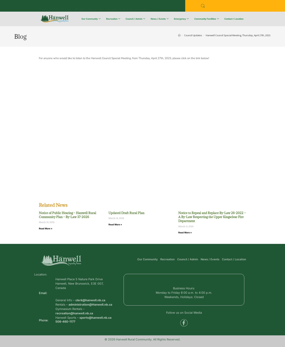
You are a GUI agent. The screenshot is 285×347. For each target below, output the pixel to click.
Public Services (89, 5)
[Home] (179, 35)
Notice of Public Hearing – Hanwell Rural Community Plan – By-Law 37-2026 (67, 215)
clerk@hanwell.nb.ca (90, 314)
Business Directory (55, 5)
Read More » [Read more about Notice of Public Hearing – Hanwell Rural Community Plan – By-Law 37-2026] (45, 228)
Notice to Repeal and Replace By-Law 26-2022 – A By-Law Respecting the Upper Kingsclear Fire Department (212, 217)
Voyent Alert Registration (128, 5)
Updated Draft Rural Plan (126, 213)
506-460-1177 (65, 324)
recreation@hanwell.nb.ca (74, 327)
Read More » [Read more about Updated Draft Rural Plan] (115, 224)
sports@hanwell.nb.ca (95, 331)
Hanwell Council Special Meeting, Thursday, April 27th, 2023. (238, 35)
